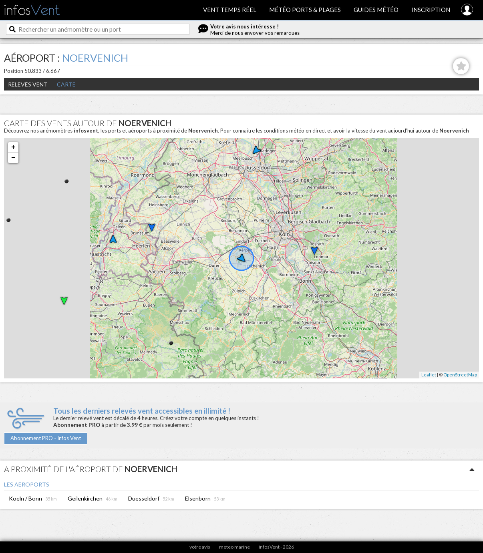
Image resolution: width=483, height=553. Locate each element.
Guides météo (376, 9)
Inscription (430, 9)
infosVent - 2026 (276, 547)
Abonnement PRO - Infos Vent (45, 438)
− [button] (13, 158)
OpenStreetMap (460, 374)
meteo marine (234, 547)
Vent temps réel (229, 9)
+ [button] (13, 147)
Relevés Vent (28, 84)
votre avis (199, 547)
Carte (66, 84)
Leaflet (428, 374)
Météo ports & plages (305, 9)
